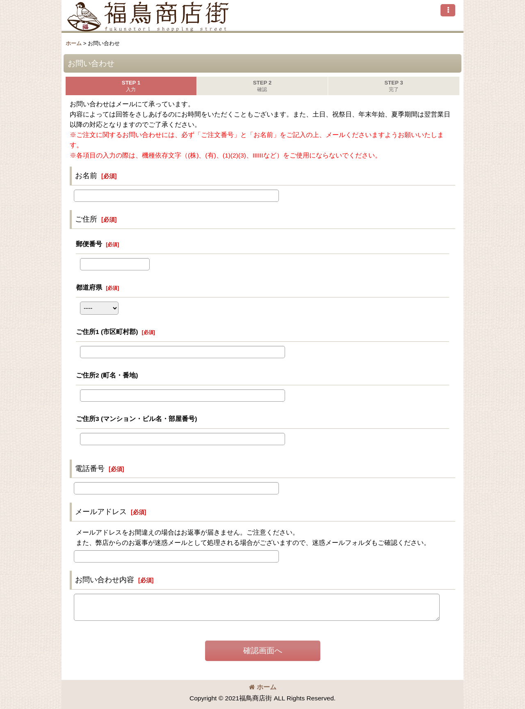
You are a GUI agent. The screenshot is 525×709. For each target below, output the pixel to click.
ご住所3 (136, 418)
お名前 (86, 176)
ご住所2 (107, 375)
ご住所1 (107, 331)
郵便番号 (89, 243)
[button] (448, 10)
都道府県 (89, 287)
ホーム (262, 687)
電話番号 (90, 468)
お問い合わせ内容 (104, 580)
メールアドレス (101, 512)
